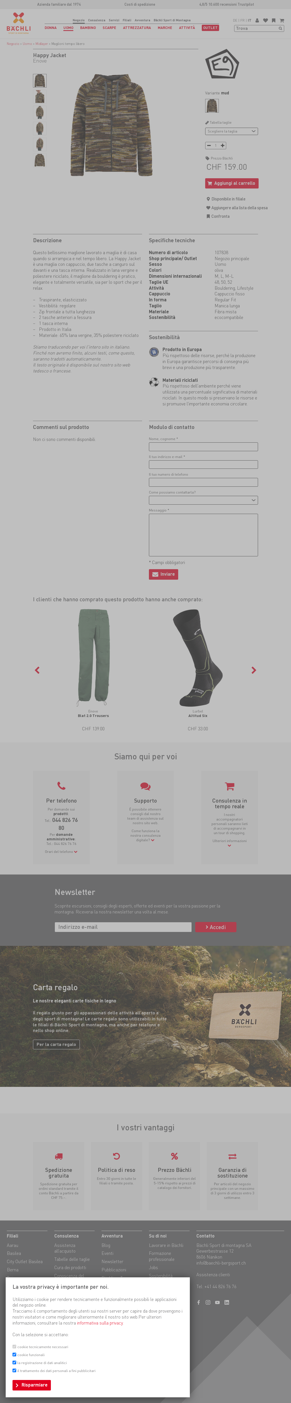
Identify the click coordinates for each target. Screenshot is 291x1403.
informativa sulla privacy (100, 1323)
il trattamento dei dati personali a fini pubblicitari (56, 1371)
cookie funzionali (31, 1355)
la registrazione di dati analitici (42, 1363)
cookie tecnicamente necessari (42, 1347)
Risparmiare (34, 1385)
